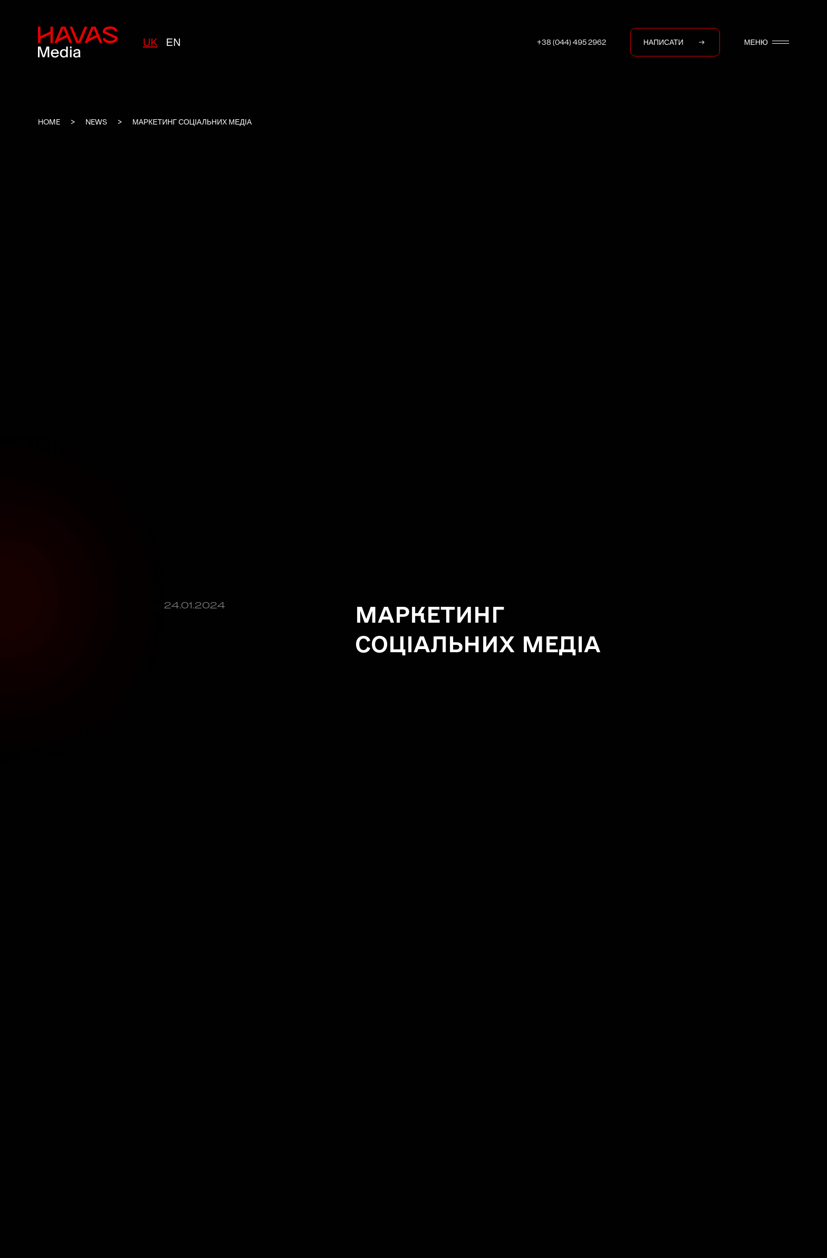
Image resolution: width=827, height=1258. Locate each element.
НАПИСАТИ (675, 42)
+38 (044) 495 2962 (571, 42)
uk (150, 42)
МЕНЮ (766, 42)
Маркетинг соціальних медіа (192, 122)
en (173, 42)
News (96, 122)
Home (49, 122)
